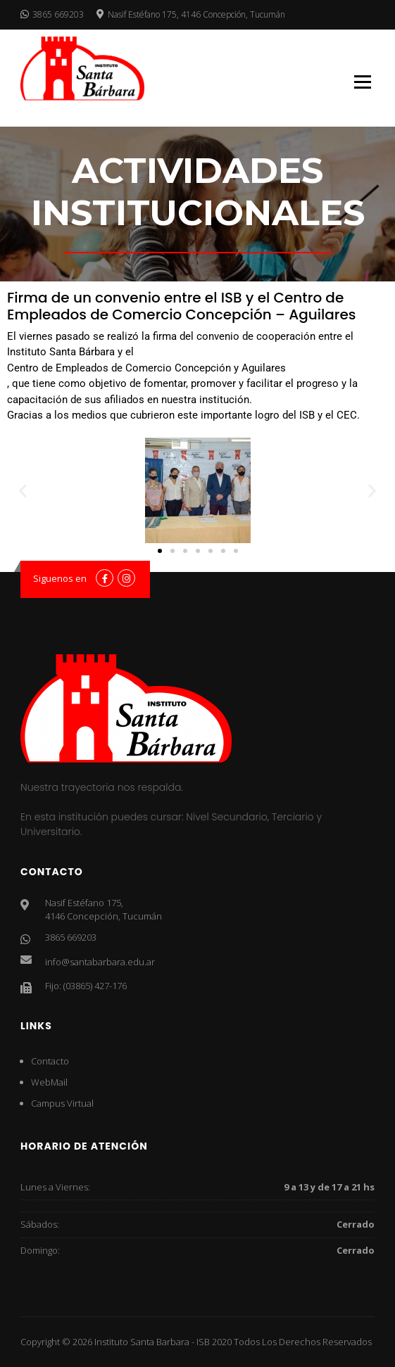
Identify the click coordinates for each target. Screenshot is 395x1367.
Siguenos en (60, 578)
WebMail (49, 1082)
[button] (23, 490)
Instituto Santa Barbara (141, 1341)
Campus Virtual (62, 1103)
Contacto (50, 1061)
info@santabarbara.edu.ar (100, 961)
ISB (203, 1341)
